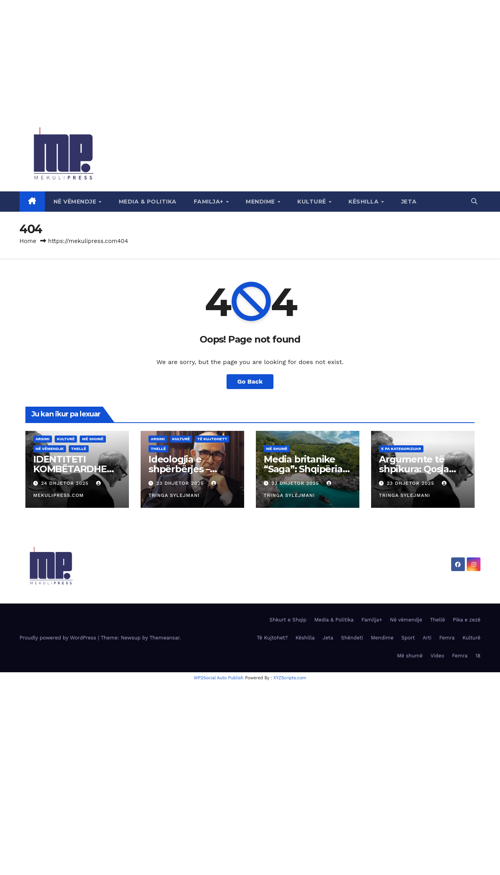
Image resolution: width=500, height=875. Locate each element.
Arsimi (43, 439)
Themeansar (165, 638)
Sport (408, 638)
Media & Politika (148, 201)
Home (28, 241)
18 (477, 656)
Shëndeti (352, 638)
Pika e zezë (466, 620)
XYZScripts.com (289, 677)
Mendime (261, 201)
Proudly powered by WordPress (59, 638)
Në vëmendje (76, 201)
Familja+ (209, 201)
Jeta (409, 201)
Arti (427, 638)
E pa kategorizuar (401, 448)
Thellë (78, 448)
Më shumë (93, 439)
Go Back (250, 381)
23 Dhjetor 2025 (181, 483)
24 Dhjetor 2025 (66, 483)
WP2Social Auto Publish (218, 677)
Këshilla (364, 201)
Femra (447, 638)
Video (437, 656)
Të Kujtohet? (212, 439)
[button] (474, 201)
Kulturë (312, 201)
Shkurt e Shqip (288, 620)
